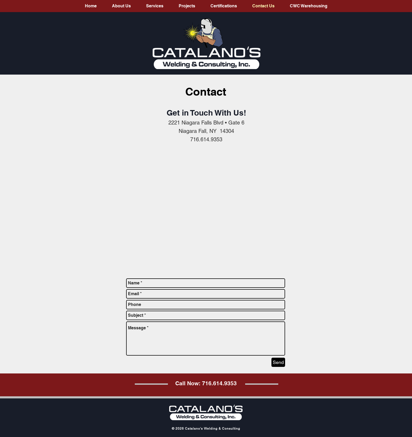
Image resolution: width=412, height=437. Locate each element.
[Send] (278, 362)
